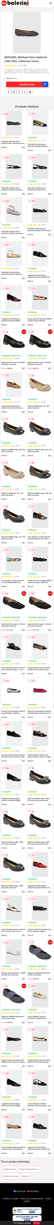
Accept (36, 1223)
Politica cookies (24, 1223)
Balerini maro (10, 1169)
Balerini (26, 1176)
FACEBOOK (20, 1191)
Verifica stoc (33, 84)
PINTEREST (33, 1191)
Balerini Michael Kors (29, 1169)
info (23, 147)
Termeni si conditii (10, 1198)
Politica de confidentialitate (32, 1198)
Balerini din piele (11, 1176)
